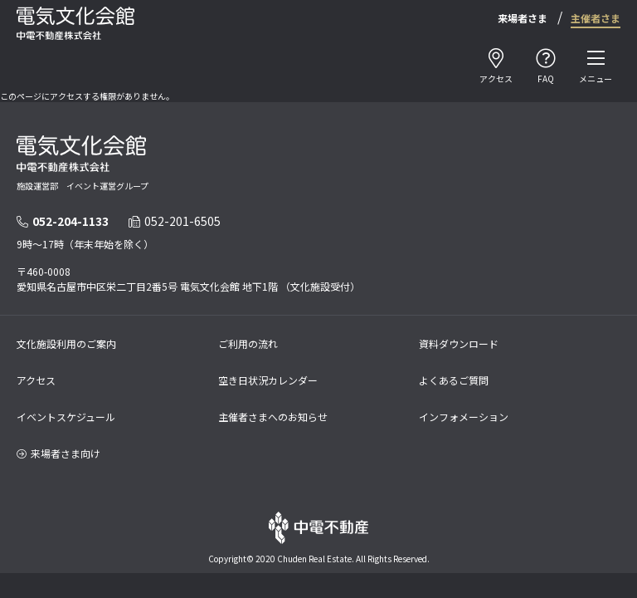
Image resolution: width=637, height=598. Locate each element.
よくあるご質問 (454, 380)
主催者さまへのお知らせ (273, 416)
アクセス (36, 380)
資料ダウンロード (458, 343)
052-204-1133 (63, 221)
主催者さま (595, 18)
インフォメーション (463, 416)
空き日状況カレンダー (268, 380)
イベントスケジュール (66, 416)
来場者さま (522, 18)
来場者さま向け (58, 453)
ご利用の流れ (248, 343)
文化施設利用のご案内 (66, 343)
